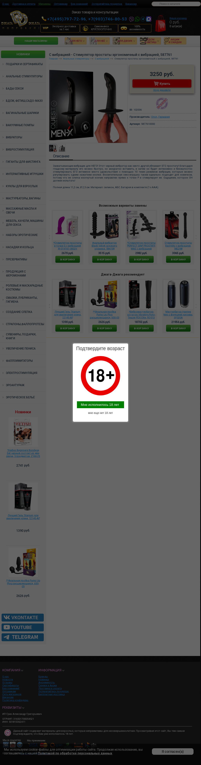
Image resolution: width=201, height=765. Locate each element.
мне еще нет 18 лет (100, 412)
